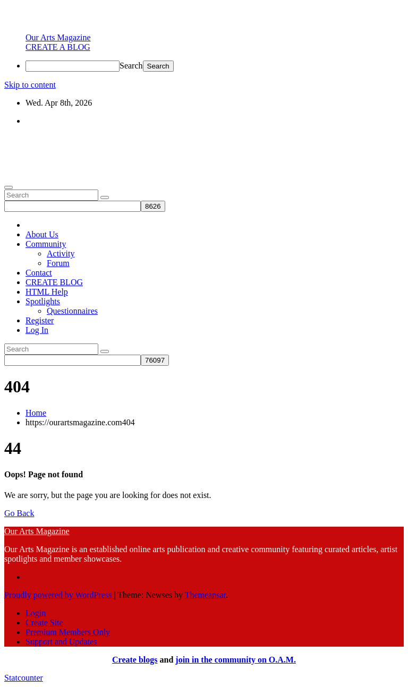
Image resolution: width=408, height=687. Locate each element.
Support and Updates (61, 641)
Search (131, 65)
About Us (42, 234)
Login (36, 612)
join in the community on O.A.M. (235, 659)
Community (46, 243)
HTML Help (47, 291)
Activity (60, 253)
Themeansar (205, 594)
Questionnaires (72, 310)
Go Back (19, 513)
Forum (58, 263)
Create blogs (134, 659)
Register (40, 320)
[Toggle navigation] (8, 187)
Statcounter (23, 677)
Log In (37, 329)
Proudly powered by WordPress (59, 594)
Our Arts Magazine (37, 138)
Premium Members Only (68, 632)
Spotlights (43, 301)
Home (36, 412)
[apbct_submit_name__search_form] (153, 206)
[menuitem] (58, 37)
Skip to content (30, 84)
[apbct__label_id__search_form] (72, 206)
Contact (39, 272)
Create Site (44, 622)
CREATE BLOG (54, 282)
